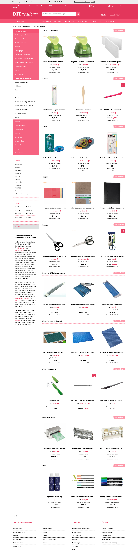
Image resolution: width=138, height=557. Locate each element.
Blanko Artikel (19, 39)
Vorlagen (18, 149)
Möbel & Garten (107, 529)
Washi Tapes (19, 153)
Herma (17, 300)
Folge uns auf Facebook (98, 6)
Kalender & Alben (20, 66)
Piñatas (15, 536)
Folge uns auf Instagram (117, 6)
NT (112, 403)
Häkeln (45, 536)
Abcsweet (18, 170)
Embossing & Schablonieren (24, 59)
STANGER (55, 161)
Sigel (83, 211)
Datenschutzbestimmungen (83, 2)
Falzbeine (18, 86)
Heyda (55, 65)
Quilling (17, 133)
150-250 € (29, 214)
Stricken (45, 532)
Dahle (55, 307)
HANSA (55, 355)
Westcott (84, 355)
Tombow (75, 546)
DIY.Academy (19, 250)
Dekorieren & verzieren (22, 55)
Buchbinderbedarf (21, 43)
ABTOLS (17, 176)
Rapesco (84, 259)
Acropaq (18, 185)
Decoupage (19, 51)
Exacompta (19, 298)
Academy (115, 14)
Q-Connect (84, 161)
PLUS (112, 259)
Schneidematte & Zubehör (24, 106)
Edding (84, 500)
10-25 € (28, 207)
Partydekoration (18, 543)
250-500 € (18, 217)
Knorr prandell (112, 65)
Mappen (17, 94)
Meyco (83, 113)
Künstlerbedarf (83, 21)
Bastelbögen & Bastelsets (23, 35)
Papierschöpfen (20, 125)
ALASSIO (112, 211)
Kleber (17, 90)
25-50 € (17, 210)
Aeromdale (18, 191)
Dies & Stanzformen (21, 82)
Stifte (17, 117)
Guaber (26, 298)
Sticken (45, 543)
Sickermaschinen (20, 114)
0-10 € (17, 207)
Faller (55, 403)
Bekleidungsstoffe (19, 532)
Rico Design (76, 543)
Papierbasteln (96, 21)
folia (55, 113)
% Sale (17, 227)
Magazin (18, 320)
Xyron (55, 451)
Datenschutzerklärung (109, 543)
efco (112, 113)
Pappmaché (19, 129)
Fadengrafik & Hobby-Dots (24, 62)
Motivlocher (19, 74)
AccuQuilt (18, 182)
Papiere (17, 121)
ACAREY (17, 179)
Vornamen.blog (107, 536)
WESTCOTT (83, 403)
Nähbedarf (58, 21)
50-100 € (29, 210)
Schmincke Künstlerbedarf (81, 529)
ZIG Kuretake (76, 536)
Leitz (54, 259)
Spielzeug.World (107, 532)
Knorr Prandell (76, 532)
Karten (17, 70)
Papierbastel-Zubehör (38, 26)
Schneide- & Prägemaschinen (25, 102)
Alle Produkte (21, 21)
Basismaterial (46, 21)
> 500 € (28, 217)
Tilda (74, 550)
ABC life (17, 167)
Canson (75, 539)
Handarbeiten (69, 21)
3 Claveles (18, 164)
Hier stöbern (119, 30)
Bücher (17, 47)
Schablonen (19, 137)
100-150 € (18, 214)
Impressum (106, 539)
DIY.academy (17, 26)
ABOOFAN (18, 173)
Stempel (18, 145)
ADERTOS (18, 188)
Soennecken (55, 211)
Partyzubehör (109, 21)
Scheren (18, 98)
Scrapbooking (19, 141)
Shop (103, 14)
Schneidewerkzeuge (21, 110)
